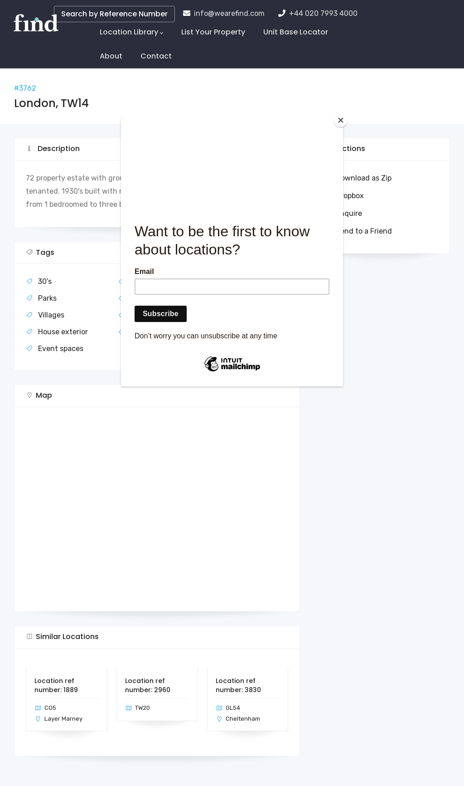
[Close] (341, 120)
